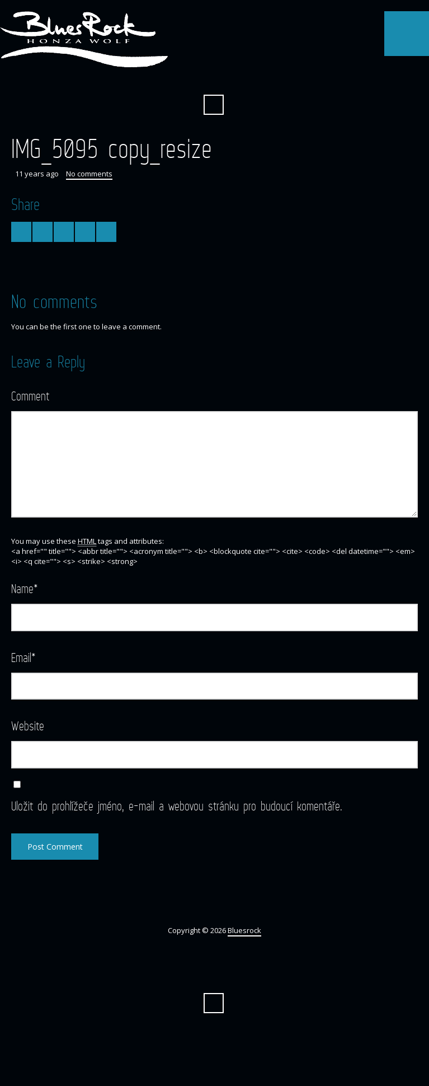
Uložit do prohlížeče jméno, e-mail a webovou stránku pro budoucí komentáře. (176, 805)
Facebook (214, 77)
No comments (89, 174)
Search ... (214, 105)
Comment (30, 395)
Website (27, 725)
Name (24, 588)
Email (23, 657)
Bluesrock (244, 930)
